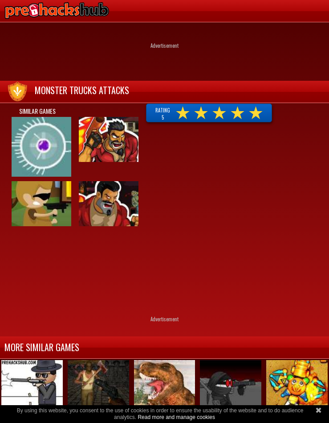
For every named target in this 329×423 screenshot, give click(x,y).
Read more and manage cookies (176, 417)
